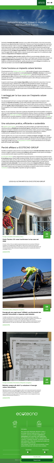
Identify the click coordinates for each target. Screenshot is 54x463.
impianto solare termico (19, 71)
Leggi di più (6, 252)
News (22, 236)
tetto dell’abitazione (25, 74)
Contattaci (4, 167)
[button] (52, 429)
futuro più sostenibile (15, 115)
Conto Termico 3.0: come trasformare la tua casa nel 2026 (21, 240)
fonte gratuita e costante (24, 140)
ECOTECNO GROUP (7, 156)
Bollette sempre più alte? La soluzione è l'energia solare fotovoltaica (20, 386)
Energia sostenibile (8, 236)
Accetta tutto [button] (37, 456)
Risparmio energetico (19, 309)
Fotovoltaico (16, 236)
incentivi (49, 116)
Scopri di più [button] (37, 460)
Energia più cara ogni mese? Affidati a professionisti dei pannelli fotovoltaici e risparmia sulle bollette (22, 313)
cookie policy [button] (43, 436)
